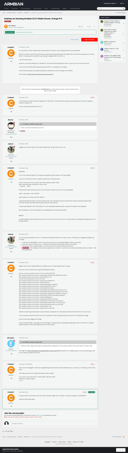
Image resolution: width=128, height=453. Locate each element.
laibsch (10, 144)
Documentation (25, 8)
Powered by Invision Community (64, 444)
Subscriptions (37, 8)
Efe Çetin (10, 338)
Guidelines (20, 451)
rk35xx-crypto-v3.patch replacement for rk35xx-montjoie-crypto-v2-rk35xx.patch (110, 32)
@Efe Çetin (25, 248)
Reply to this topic (89, 39)
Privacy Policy (62, 442)
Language (47, 442)
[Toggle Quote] (21, 124)
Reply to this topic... (17, 423)
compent (13, 25)
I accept (121, 450)
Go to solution (9, 32)
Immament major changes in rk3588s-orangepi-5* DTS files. (112, 21)
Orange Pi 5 (20, 27)
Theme (54, 442)
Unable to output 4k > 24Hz (111, 48)
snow (107, 59)
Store (46, 8)
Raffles (65, 8)
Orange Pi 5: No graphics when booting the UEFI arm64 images (112, 56)
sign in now (39, 415)
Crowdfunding (55, 8)
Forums (6, 8)
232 (11, 137)
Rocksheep (108, 24)
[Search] (105, 8)
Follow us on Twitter (78, 442)
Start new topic (75, 39)
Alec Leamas (109, 43)
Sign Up (122, 3)
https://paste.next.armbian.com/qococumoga (40, 74)
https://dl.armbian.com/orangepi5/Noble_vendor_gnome (42, 351)
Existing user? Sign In (110, 3)
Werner (10, 120)
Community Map (75, 8)
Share (81, 26)
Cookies (69, 442)
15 (12, 161)
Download (15, 8)
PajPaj (107, 50)
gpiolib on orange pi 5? (110, 41)
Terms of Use (6, 451)
